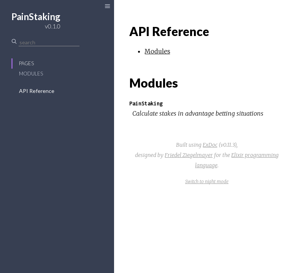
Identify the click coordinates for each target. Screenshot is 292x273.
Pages (26, 63)
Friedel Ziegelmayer (189, 155)
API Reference (36, 91)
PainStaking (146, 103)
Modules (31, 74)
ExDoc (210, 144)
